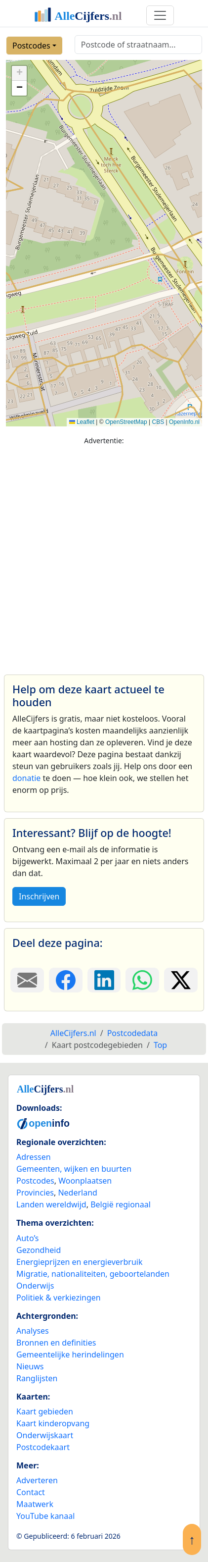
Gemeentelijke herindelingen (70, 1354)
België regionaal (120, 1204)
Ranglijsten (36, 1378)
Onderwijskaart (44, 1435)
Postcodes (31, 45)
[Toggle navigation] (160, 15)
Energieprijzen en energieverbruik (79, 1261)
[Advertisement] (101, 555)
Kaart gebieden (44, 1411)
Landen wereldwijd (51, 1204)
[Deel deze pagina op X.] (181, 980)
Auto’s (27, 1238)
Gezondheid (38, 1250)
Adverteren (37, 1480)
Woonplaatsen (85, 1180)
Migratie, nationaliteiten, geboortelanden (92, 1273)
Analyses (32, 1330)
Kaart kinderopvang (52, 1423)
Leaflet (81, 421)
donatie (26, 778)
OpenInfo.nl (184, 421)
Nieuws (29, 1366)
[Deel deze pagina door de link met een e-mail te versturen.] (27, 980)
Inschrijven (39, 896)
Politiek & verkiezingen (58, 1297)
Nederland (77, 1192)
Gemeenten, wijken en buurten (73, 1168)
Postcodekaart (43, 1447)
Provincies (35, 1192)
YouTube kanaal (45, 1515)
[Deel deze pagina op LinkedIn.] (104, 980)
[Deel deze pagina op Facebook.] (66, 980)
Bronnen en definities (56, 1342)
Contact (30, 1492)
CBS (158, 421)
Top (160, 1045)
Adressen (33, 1156)
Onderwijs (35, 1285)
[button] (19, 73)
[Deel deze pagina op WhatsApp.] (142, 980)
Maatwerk (34, 1504)
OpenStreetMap (126, 421)
